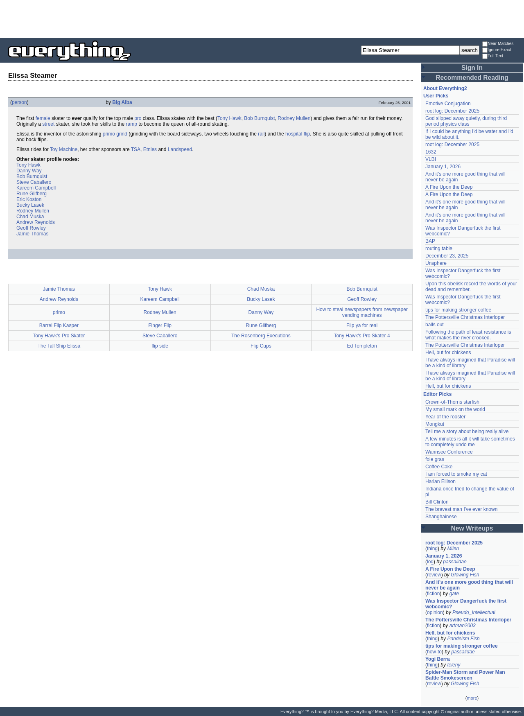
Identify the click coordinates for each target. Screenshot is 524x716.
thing (432, 548)
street (48, 124)
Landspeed (180, 149)
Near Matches (497, 44)
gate (454, 593)
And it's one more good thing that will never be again (469, 585)
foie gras (434, 459)
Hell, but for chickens (448, 352)
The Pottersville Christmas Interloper (465, 317)
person (19, 102)
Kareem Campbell (36, 188)
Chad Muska (30, 216)
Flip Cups (261, 346)
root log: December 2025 (452, 111)
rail (261, 134)
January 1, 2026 (443, 166)
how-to (434, 652)
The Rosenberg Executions (261, 336)
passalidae (454, 562)
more (472, 698)
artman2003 (462, 625)
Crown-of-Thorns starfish (452, 402)
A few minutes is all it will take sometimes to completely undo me (470, 441)
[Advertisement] (262, 18)
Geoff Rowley (31, 228)
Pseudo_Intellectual (473, 612)
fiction (433, 593)
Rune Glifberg (31, 194)
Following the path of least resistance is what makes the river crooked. (468, 335)
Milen (453, 548)
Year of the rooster (445, 417)
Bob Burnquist (259, 118)
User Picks (435, 96)
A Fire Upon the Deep (448, 187)
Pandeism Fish (463, 638)
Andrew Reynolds (35, 222)
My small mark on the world (455, 409)
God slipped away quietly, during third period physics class (466, 121)
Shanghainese (441, 516)
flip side (159, 346)
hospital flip (297, 134)
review (434, 575)
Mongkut (434, 424)
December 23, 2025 (446, 256)
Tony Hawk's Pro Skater (59, 336)
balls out (434, 325)
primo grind (115, 134)
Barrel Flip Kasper (59, 325)
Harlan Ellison (440, 481)
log (430, 562)
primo (59, 312)
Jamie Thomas (32, 234)
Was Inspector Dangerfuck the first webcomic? (465, 604)
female (43, 118)
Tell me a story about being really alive (466, 431)
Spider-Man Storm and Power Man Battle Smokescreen (465, 675)
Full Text (492, 56)
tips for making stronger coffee (458, 310)
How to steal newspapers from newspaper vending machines (361, 312)
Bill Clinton (437, 502)
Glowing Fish (465, 575)
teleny (453, 665)
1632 (430, 152)
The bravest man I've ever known (461, 509)
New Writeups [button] (472, 528)
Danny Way (29, 171)
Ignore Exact (496, 50)
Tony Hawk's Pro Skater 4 (362, 336)
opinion (435, 612)
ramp (131, 124)
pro (137, 118)
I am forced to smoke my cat (456, 474)
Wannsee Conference (449, 452)
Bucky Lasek (30, 205)
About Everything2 (445, 88)
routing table (438, 248)
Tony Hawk (229, 118)
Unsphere (436, 263)
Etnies (150, 149)
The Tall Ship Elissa (59, 346)
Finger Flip (160, 325)
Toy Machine (63, 149)
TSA (135, 149)
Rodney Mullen (294, 118)
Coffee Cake (439, 467)
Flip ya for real (361, 325)
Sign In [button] (472, 67)
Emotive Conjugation (448, 103)
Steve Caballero (33, 182)
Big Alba (122, 102)
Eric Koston (28, 199)
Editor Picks (437, 394)
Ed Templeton (362, 346)
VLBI (430, 159)
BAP (430, 241)
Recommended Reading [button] (472, 77)
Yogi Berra (437, 659)
